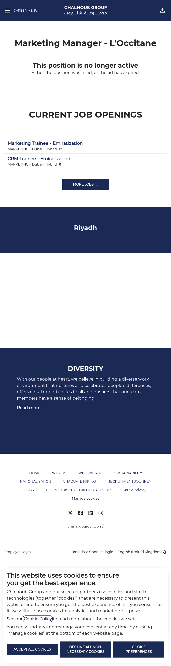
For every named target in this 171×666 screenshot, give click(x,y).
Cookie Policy (38, 618)
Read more (28, 407)
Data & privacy (134, 490)
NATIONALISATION (35, 482)
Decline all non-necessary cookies (85, 649)
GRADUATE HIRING (79, 482)
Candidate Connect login (92, 552)
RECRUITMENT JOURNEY (129, 482)
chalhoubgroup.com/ (85, 526)
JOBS (29, 490)
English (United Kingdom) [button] (142, 552)
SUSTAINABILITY (128, 473)
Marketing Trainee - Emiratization (85, 143)
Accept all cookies (32, 649)
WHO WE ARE (90, 473)
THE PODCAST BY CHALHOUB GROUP (78, 490)
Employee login (17, 552)
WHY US (59, 473)
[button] (162, 10)
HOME (34, 473)
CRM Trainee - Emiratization (85, 158)
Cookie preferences (139, 649)
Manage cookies (85, 498)
